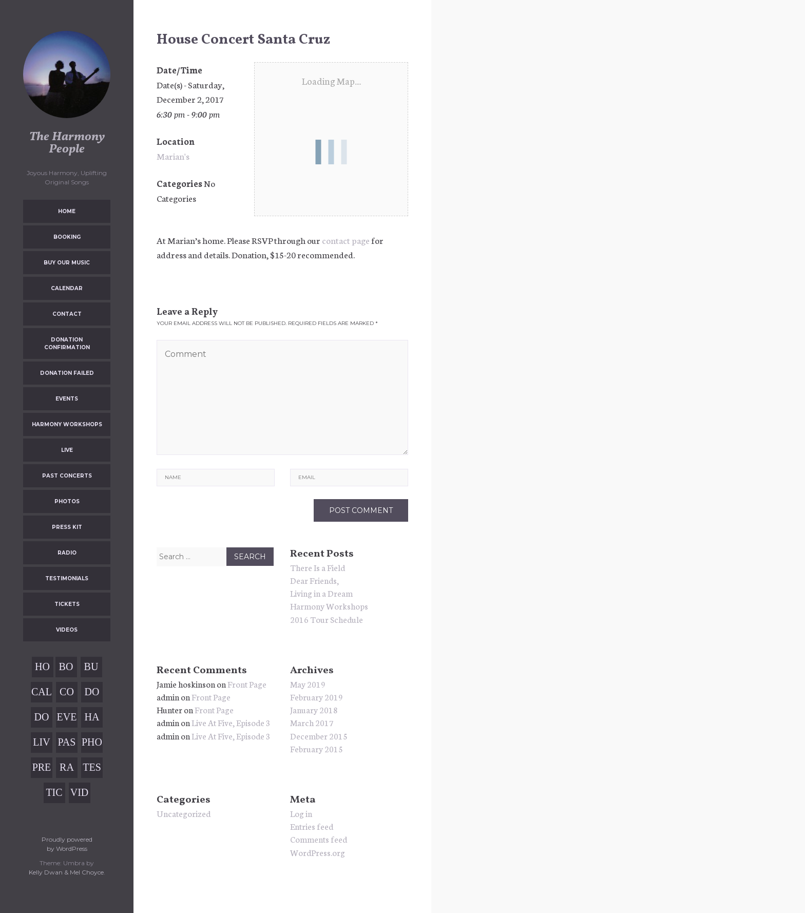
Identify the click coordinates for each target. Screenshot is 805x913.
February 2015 (316, 748)
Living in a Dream (321, 593)
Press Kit (67, 527)
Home (66, 211)
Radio (66, 552)
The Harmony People (67, 143)
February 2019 (316, 696)
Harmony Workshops (67, 424)
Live (67, 450)
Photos (67, 501)
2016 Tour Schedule (326, 619)
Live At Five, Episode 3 (231, 722)
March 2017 (312, 722)
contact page (346, 240)
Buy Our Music (67, 262)
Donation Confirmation (67, 343)
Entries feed (311, 826)
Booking (67, 237)
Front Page (246, 684)
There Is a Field (317, 567)
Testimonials (66, 578)
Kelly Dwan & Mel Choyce (66, 872)
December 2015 (319, 735)
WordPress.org (317, 852)
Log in (301, 813)
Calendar (67, 288)
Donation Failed (67, 373)
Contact (67, 314)
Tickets (67, 604)
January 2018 (314, 709)
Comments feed (318, 839)
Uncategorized (183, 813)
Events (66, 398)
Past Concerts (67, 475)
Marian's (173, 155)
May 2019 (307, 684)
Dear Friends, (314, 580)
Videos (67, 629)
